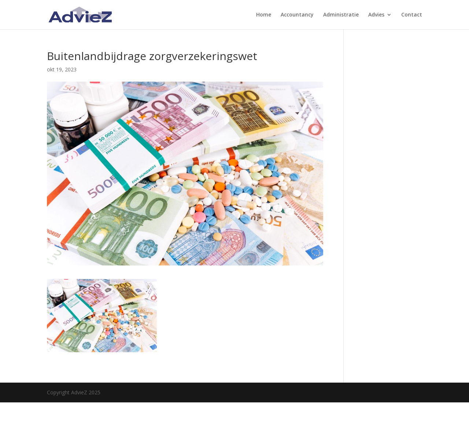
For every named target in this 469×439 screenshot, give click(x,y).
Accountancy (297, 15)
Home (263, 15)
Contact (411, 15)
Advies (376, 15)
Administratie (341, 15)
